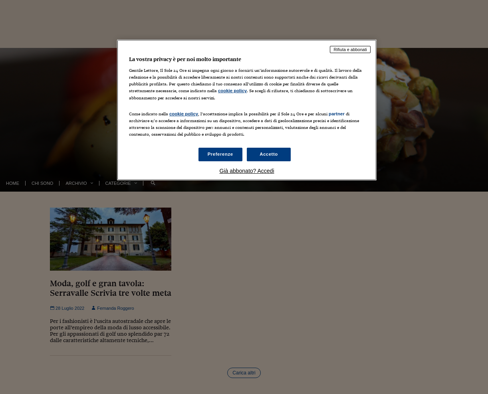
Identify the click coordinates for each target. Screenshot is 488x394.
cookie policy (232, 90)
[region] (247, 110)
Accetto (269, 154)
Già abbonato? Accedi (247, 171)
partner (337, 113)
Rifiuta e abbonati (350, 49)
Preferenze (220, 154)
